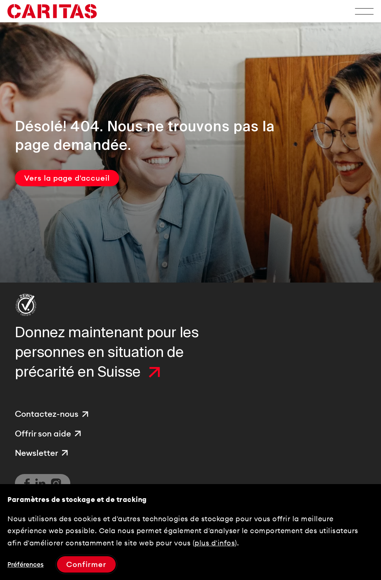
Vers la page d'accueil (67, 178)
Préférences (25, 564)
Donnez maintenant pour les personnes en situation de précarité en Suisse (107, 352)
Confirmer (86, 564)
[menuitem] (52, 414)
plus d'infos (215, 542)
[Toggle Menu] (364, 11)
